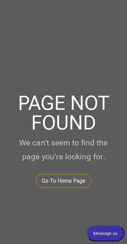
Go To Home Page (63, 181)
